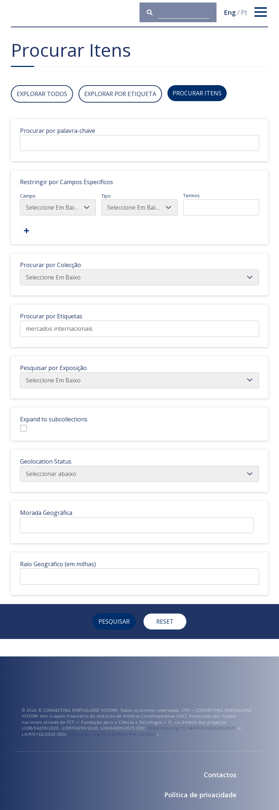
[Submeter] (152, 12)
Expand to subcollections (54, 419)
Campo (58, 204)
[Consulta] (183, 12)
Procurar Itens (197, 93)
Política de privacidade (200, 794)
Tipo (139, 204)
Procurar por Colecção (50, 265)
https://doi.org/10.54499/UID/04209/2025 (192, 728)
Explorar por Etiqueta (120, 94)
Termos (221, 203)
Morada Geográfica (46, 513)
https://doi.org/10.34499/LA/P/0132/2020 (113, 734)
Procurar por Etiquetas (51, 316)
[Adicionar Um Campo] (26, 230)
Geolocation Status (46, 461)
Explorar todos (42, 94)
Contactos (220, 774)
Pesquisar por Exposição (53, 368)
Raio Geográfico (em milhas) (58, 564)
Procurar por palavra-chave (57, 131)
